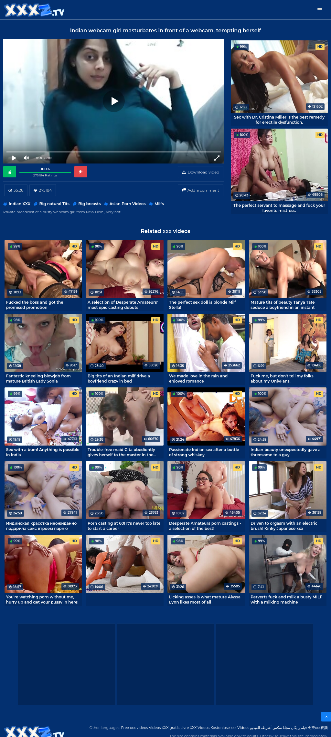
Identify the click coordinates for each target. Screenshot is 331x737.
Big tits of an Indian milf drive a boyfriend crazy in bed (119, 378)
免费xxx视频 (318, 727)
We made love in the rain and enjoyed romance (198, 378)
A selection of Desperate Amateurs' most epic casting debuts (123, 305)
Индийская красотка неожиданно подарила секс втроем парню (41, 526)
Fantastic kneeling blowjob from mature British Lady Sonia (38, 378)
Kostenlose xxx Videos (229, 727)
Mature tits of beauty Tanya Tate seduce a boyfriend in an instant (283, 305)
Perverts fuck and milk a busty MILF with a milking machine (286, 599)
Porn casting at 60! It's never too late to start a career (124, 526)
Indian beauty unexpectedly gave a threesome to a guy (285, 452)
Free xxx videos (134, 727)
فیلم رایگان (299, 727)
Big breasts (89, 203)
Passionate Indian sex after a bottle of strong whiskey (204, 452)
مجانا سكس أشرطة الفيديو (270, 727)
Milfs (159, 203)
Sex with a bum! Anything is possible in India (43, 452)
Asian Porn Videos (128, 203)
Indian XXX (19, 203)
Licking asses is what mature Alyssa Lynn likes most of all (204, 599)
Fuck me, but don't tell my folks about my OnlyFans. (282, 378)
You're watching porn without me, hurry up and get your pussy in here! (42, 599)
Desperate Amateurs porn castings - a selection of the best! (205, 526)
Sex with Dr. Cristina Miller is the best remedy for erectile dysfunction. (279, 119)
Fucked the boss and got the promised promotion (34, 305)
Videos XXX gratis (164, 727)
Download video (203, 172)
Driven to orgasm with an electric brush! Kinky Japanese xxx (284, 526)
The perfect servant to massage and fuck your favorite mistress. (279, 208)
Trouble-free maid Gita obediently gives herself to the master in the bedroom (121, 452)
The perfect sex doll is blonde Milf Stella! (202, 305)
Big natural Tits (54, 203)
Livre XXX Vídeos (194, 727)
